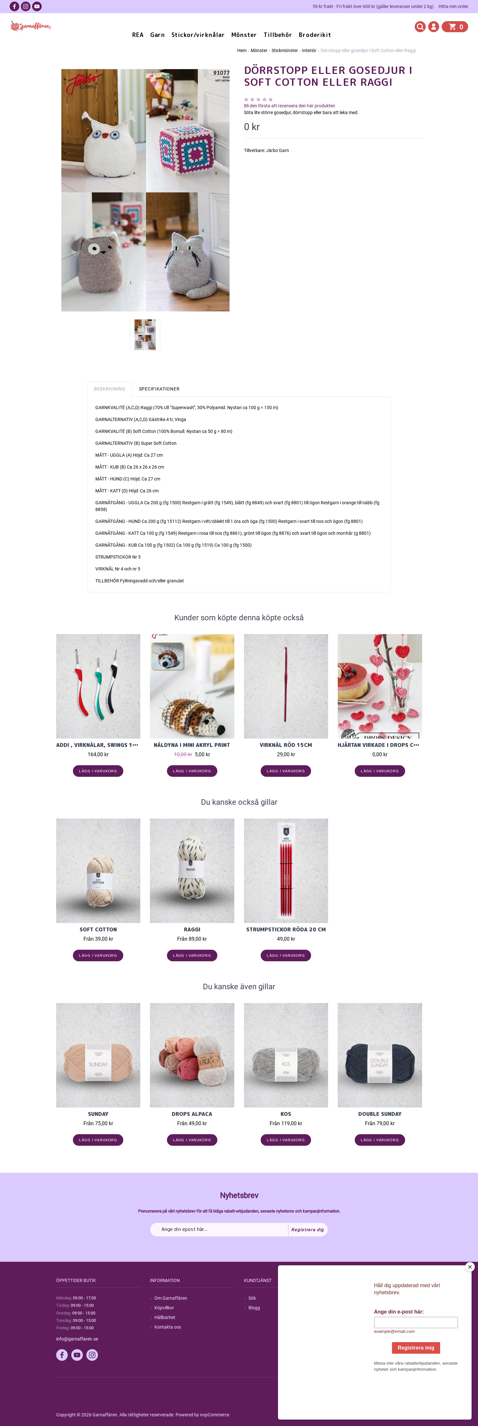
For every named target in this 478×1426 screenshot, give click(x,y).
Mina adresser (356, 1317)
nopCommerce (214, 1414)
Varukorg (351, 1327)
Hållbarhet (164, 1317)
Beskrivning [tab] (110, 388)
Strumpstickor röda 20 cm (286, 929)
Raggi (192, 929)
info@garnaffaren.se (77, 1338)
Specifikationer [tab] (159, 388)
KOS (286, 1113)
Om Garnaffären (170, 1298)
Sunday (98, 1113)
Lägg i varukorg (98, 771)
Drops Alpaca (192, 1113)
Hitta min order (453, 6)
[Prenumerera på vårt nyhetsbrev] (239, 1230)
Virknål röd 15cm (286, 745)
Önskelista (352, 1337)
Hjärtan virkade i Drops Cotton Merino (396, 745)
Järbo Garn (277, 150)
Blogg (254, 1307)
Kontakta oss (167, 1327)
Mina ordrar (354, 1307)
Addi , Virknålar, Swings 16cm (100, 745)
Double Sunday (380, 1113)
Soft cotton (98, 929)
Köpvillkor (164, 1307)
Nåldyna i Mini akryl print (192, 745)
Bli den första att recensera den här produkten (289, 105)
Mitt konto (352, 1298)
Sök (252, 1298)
